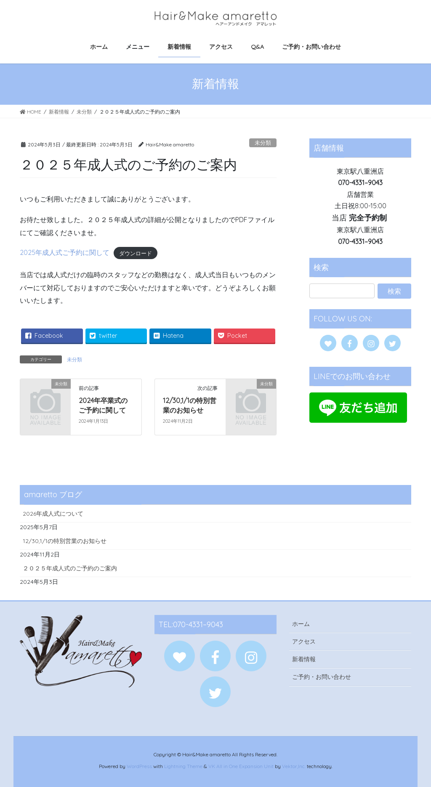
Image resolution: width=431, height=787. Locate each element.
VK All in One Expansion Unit (241, 766)
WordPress (139, 766)
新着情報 (304, 659)
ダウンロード (135, 252)
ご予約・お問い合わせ (321, 677)
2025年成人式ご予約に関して (64, 252)
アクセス (304, 641)
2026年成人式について (53, 513)
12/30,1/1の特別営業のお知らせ (64, 541)
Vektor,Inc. (294, 766)
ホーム (301, 624)
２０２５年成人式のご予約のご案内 (70, 568)
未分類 (263, 142)
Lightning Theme (183, 766)
